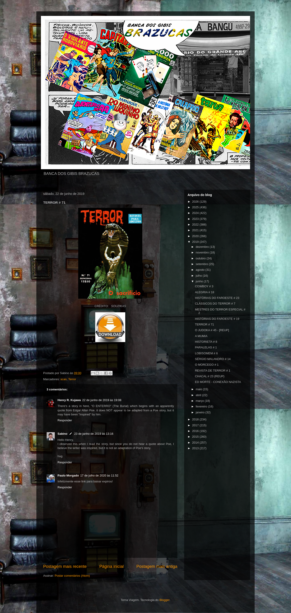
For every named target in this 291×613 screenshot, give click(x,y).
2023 (196, 219)
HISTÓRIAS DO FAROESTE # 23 (217, 298)
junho (200, 281)
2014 (196, 442)
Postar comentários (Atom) (72, 575)
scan (63, 379)
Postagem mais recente (65, 566)
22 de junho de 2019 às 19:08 (101, 400)
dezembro (203, 246)
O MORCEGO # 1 (206, 364)
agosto (201, 269)
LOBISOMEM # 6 (206, 353)
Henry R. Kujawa (69, 400)
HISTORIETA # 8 (206, 341)
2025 (196, 207)
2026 (196, 201)
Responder (65, 420)
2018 (196, 419)
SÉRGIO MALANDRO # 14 (213, 359)
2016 (196, 431)
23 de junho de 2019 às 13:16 (93, 433)
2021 (196, 230)
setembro (202, 264)
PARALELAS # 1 (206, 347)
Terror (72, 379)
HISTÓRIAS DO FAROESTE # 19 (217, 318)
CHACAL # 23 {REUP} (209, 376)
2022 (196, 224)
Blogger (164, 600)
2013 (196, 448)
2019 (196, 241)
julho (199, 275)
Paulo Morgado (68, 475)
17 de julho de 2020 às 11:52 (99, 475)
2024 (196, 213)
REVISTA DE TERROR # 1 (212, 370)
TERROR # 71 (204, 324)
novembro (203, 252)
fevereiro (202, 406)
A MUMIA (201, 336)
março (200, 400)
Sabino (62, 433)
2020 (196, 236)
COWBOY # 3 (204, 286)
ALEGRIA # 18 (204, 292)
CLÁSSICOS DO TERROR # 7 (215, 303)
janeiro (201, 412)
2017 (196, 425)
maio (199, 389)
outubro (201, 258)
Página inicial (111, 566)
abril (199, 395)
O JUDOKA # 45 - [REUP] (212, 330)
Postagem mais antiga (156, 566)
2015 (196, 436)
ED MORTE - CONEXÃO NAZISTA (218, 382)
